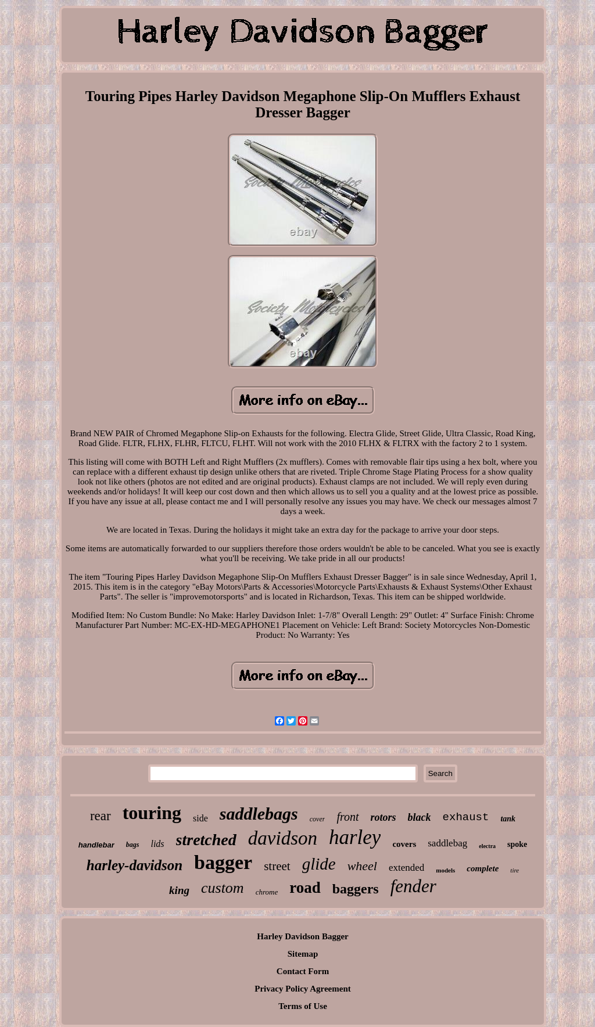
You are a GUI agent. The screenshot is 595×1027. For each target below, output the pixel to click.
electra (487, 846)
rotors (383, 817)
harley (355, 837)
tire (514, 870)
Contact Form (303, 971)
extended (406, 867)
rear (100, 816)
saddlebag (447, 843)
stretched (206, 840)
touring (152, 812)
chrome (267, 892)
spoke (517, 844)
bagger (223, 862)
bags (132, 845)
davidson (282, 838)
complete (483, 868)
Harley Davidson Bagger (303, 936)
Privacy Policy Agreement (303, 988)
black (419, 817)
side (200, 818)
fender (413, 886)
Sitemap (303, 953)
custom (222, 887)
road (305, 887)
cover (317, 819)
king (179, 890)
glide (319, 863)
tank (507, 818)
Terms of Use (302, 1006)
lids (157, 844)
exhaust (466, 817)
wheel (362, 866)
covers (404, 844)
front (347, 816)
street (277, 866)
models (445, 870)
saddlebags (259, 813)
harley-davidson (134, 865)
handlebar (96, 845)
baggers (355, 888)
